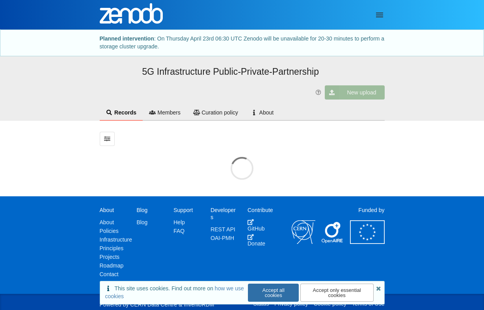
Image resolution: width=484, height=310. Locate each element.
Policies (109, 231)
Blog (141, 222)
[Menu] (379, 15)
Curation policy (215, 112)
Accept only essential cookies (337, 292)
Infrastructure (116, 239)
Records (121, 112)
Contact (109, 274)
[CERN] (303, 242)
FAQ (178, 231)
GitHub (256, 225)
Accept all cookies (273, 292)
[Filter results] (107, 139)
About (262, 112)
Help (179, 222)
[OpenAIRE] (332, 242)
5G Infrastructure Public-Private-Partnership (230, 71)
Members (165, 112)
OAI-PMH (222, 238)
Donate (256, 240)
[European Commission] (367, 242)
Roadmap (112, 265)
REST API (222, 229)
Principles (112, 248)
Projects (110, 257)
